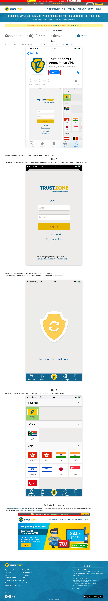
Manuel (24, 583)
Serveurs (91, 9)
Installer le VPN (71, 9)
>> (75, 1)
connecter (56, 25)
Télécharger (82, 9)
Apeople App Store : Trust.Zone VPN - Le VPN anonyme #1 (64, 44)
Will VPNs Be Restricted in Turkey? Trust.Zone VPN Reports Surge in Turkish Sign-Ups (86, 580)
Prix (63, 9)
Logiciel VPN (8, 572)
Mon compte (99, 3)
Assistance (99, 9)
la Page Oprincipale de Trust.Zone (18, 508)
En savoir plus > (76, 588)
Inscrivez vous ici (76, 25)
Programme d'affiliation (12, 585)
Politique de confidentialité (13, 580)
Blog (23, 577)
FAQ (23, 580)
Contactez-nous (27, 572)
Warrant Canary (10, 583)
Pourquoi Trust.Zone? (53, 9)
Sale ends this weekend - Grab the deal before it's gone (88, 571)
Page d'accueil (9, 570)
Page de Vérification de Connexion (33, 510)
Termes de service (10, 577)
